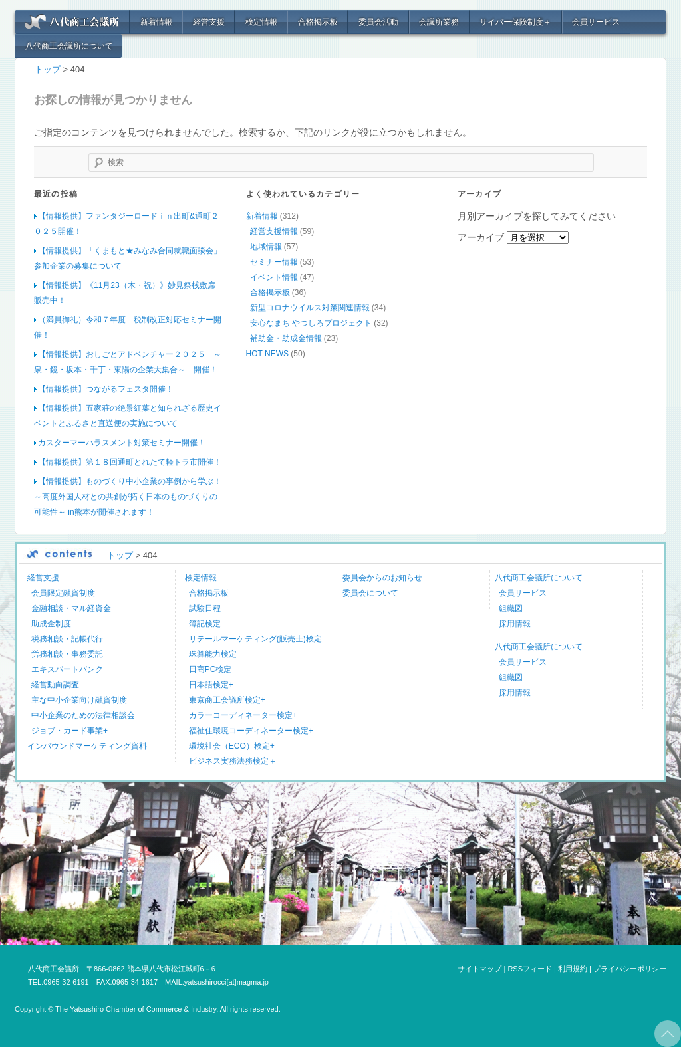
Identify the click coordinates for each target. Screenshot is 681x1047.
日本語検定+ (211, 684)
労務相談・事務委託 (67, 654)
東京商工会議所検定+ (227, 700)
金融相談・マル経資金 (71, 608)
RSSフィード (529, 969)
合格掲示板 (318, 22)
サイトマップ (479, 969)
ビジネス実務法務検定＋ (233, 761)
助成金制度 (51, 623)
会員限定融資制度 (63, 593)
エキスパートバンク (67, 669)
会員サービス (596, 22)
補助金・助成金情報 (286, 338)
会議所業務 (439, 22)
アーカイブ (481, 237)
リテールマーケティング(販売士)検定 (255, 638)
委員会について (370, 593)
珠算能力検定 (213, 654)
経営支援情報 (274, 231)
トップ (48, 69)
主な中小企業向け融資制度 (79, 700)
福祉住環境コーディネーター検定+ (251, 730)
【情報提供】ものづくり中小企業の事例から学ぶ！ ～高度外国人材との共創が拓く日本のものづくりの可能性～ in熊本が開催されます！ (127, 497)
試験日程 (205, 608)
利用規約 (572, 969)
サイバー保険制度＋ (515, 22)
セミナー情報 (274, 262)
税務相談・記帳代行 (67, 638)
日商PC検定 (210, 669)
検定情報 (261, 22)
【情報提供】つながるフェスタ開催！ (106, 389)
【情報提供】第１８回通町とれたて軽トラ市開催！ (129, 462)
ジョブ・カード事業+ (69, 730)
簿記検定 (205, 623)
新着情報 (156, 22)
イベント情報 (274, 277)
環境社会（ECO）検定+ (232, 746)
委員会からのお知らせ (382, 577)
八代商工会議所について (69, 46)
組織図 (511, 608)
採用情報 (515, 623)
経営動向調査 (55, 684)
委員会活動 (378, 22)
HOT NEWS (267, 353)
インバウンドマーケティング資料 (87, 746)
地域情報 (266, 246)
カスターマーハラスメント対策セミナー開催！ (121, 442)
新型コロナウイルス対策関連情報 (310, 307)
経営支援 (209, 22)
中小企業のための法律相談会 (83, 715)
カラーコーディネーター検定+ (243, 715)
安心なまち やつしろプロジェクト (311, 323)
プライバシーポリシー (629, 969)
